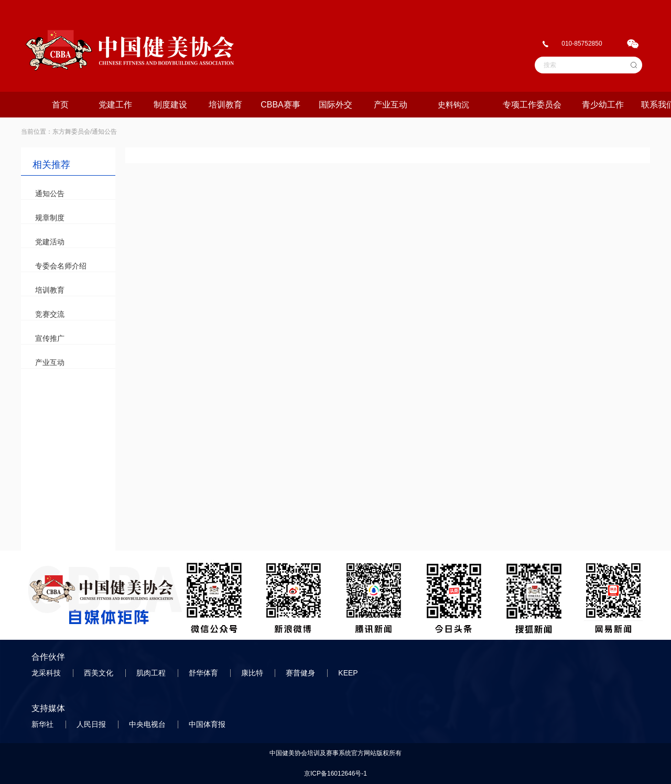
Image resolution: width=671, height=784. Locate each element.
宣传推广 (49, 338)
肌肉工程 (152, 673)
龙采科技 (47, 673)
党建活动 (49, 242)
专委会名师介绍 (60, 266)
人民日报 (92, 724)
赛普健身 (301, 673)
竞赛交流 (49, 314)
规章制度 (49, 217)
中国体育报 (208, 724)
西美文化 (99, 673)
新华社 (43, 724)
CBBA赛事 (280, 104)
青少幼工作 (603, 104)
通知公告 (49, 193)
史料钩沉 (453, 104)
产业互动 (390, 104)
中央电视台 (148, 724)
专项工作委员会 (532, 104)
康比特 (253, 673)
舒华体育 (204, 673)
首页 (60, 104)
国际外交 (335, 104)
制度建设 (170, 104)
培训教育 (225, 104)
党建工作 (115, 104)
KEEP (349, 673)
